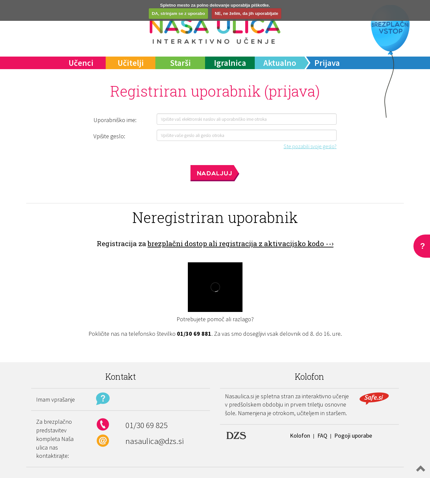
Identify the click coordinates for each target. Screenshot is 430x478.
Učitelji (131, 63)
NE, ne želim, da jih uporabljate (246, 13)
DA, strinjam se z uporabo (178, 13)
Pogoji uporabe (353, 435)
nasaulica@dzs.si (155, 441)
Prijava (327, 63)
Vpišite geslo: (109, 136)
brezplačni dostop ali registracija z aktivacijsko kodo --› (241, 243)
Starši (180, 63)
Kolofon (300, 435)
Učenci (81, 63)
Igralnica (230, 63)
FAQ (322, 435)
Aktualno (279, 63)
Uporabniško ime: (114, 120)
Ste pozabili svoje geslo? (310, 146)
